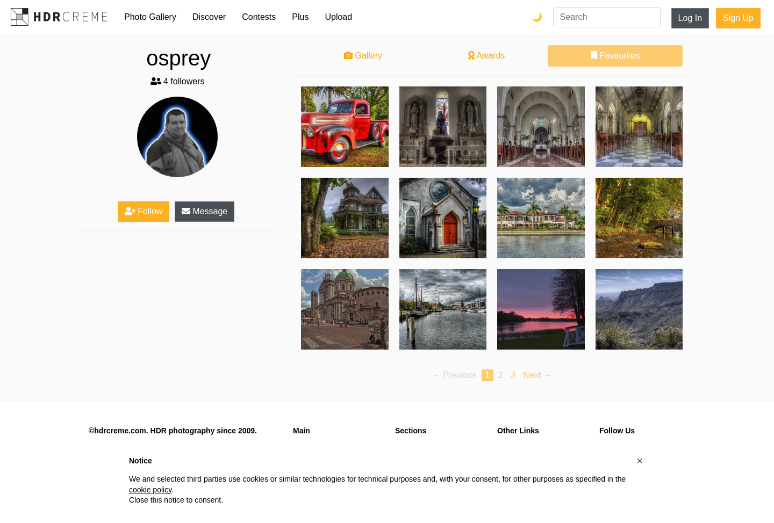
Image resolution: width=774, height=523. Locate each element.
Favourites (615, 55)
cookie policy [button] (150, 489)
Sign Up (738, 18)
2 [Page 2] (500, 375)
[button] (639, 460)
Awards (486, 55)
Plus (300, 16)
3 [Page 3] (513, 375)
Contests (259, 16)
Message (204, 211)
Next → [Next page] (537, 375)
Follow (144, 211)
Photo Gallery (150, 16)
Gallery (363, 55)
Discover (209, 16)
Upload (338, 16)
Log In (690, 18)
